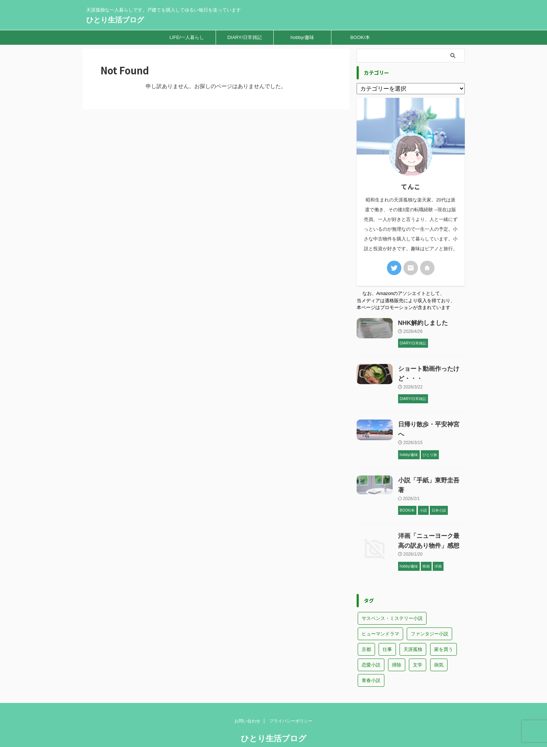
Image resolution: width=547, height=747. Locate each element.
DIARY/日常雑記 (244, 37)
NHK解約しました (421, 319)
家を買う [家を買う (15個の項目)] (443, 626)
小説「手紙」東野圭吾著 (430, 467)
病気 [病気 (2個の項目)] (439, 641)
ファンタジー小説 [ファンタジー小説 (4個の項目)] (429, 610)
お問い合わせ (247, 697)
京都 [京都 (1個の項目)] (366, 626)
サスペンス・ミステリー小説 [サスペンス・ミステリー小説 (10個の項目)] (392, 595)
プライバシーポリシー (291, 697)
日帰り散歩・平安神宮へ (430, 421)
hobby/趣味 (302, 37)
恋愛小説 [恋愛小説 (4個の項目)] (371, 641)
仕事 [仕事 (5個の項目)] (387, 626)
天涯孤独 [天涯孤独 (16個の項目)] (412, 626)
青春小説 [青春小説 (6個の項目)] (371, 657)
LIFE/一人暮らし (186, 37)
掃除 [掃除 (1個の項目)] (396, 641)
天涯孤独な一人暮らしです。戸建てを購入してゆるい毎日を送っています (273, 727)
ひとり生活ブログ (115, 20)
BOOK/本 (360, 37)
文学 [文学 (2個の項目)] (417, 641)
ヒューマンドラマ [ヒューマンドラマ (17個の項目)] (380, 610)
